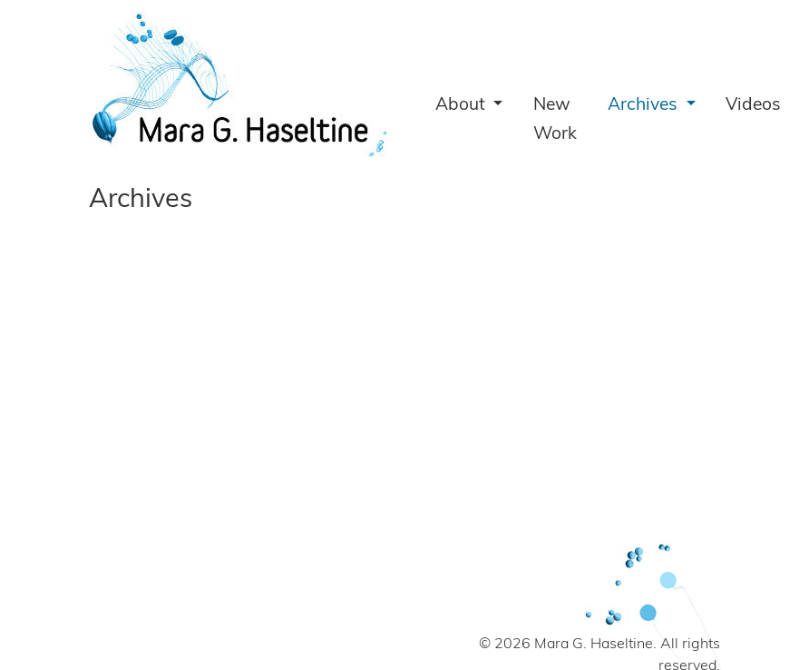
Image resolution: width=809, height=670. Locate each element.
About (462, 105)
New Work (555, 120)
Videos (753, 105)
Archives (645, 105)
